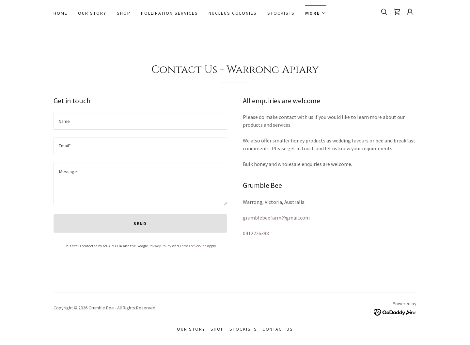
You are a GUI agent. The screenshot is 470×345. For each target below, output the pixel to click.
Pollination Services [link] (169, 13)
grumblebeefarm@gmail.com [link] (276, 217)
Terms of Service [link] (193, 245)
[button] (315, 11)
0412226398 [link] (256, 233)
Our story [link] (92, 13)
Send (140, 223)
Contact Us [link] (277, 329)
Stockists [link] (281, 13)
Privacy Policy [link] (160, 245)
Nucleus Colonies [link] (233, 13)
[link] (396, 11)
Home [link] (61, 13)
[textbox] (140, 121)
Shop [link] (124, 13)
